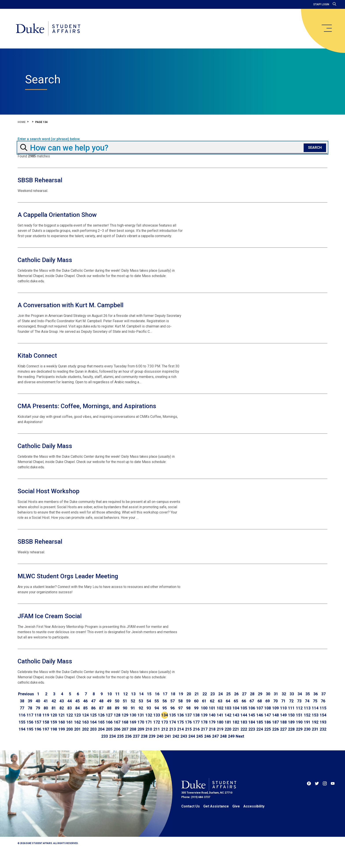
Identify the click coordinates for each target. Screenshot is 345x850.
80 (46, 708)
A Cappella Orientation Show (57, 214)
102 (220, 708)
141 (220, 715)
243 (183, 736)
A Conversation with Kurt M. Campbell (70, 305)
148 (275, 715)
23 (212, 694)
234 (112, 736)
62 (212, 701)
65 (236, 701)
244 (191, 736)
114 (315, 708)
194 (22, 729)
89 (117, 708)
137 (188, 715)
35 (307, 694)
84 (77, 708)
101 (212, 708)
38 (22, 701)
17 (165, 694)
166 (109, 722)
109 (275, 708)
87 (101, 708)
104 (236, 708)
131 (141, 715)
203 (93, 729)
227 (283, 729)
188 (283, 722)
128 (117, 715)
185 (259, 722)
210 (148, 729)
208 (133, 729)
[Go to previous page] (26, 693)
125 (93, 715)
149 (283, 715)
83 (69, 708)
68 (259, 701)
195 (30, 729)
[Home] (48, 28)
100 (204, 708)
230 (307, 729)
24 (220, 694)
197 (45, 729)
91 (133, 708)
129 (125, 715)
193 (323, 722)
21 (197, 694)
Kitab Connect (37, 355)
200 (69, 729)
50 (117, 701)
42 (53, 701)
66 (244, 701)
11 (117, 694)
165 (101, 722)
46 (85, 701)
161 (69, 722)
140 (212, 715)
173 (164, 722)
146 (259, 715)
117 (30, 715)
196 (38, 729)
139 (204, 715)
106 (251, 708)
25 (228, 694)
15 (149, 694)
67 (252, 701)
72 (291, 701)
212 (164, 729)
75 (315, 701)
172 (156, 722)
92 (141, 708)
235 (120, 736)
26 (236, 694)
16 (157, 694)
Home (22, 122)
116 (22, 715)
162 (77, 722)
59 (188, 701)
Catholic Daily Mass (45, 260)
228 (291, 729)
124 (85, 715)
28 (252, 694)
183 (243, 722)
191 (307, 722)
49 (109, 701)
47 (93, 701)
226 (275, 729)
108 (267, 708)
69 (267, 701)
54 (149, 701)
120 (53, 715)
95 (164, 708)
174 (172, 722)
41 (46, 701)
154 (323, 715)
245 (199, 736)
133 (156, 715)
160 (61, 722)
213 (172, 729)
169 (133, 722)
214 (180, 729)
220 (228, 729)
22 (204, 694)
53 (141, 701)
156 (30, 722)
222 (243, 729)
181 (228, 722)
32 (284, 694)
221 (236, 729)
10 (109, 694)
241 (168, 736)
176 (188, 722)
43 (61, 701)
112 (299, 708)
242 (175, 736)
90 (125, 708)
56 (164, 701)
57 (172, 701)
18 (173, 694)
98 (188, 708)
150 (291, 715)
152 (307, 715)
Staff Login (321, 4)
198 (53, 729)
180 (220, 722)
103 (228, 708)
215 (188, 729)
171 (148, 722)
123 (77, 715)
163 (85, 722)
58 (180, 701)
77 (22, 708)
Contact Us (190, 806)
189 (291, 722)
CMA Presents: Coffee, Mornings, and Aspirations (87, 406)
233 (104, 736)
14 (141, 694)
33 (292, 694)
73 (299, 701)
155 (22, 722)
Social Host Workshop (48, 491)
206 (117, 729)
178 (204, 722)
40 (38, 701)
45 (77, 701)
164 (93, 722)
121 (61, 715)
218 (212, 729)
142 (228, 715)
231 (315, 729)
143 (236, 715)
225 (267, 729)
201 (77, 729)
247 (215, 736)
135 (172, 715)
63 (220, 701)
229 (299, 729)
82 (61, 708)
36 (315, 694)
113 (307, 708)
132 (148, 715)
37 (323, 694)
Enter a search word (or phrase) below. (49, 139)
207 (125, 729)
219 (220, 729)
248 (223, 736)
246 (207, 736)
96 (172, 708)
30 (268, 694)
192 (315, 722)
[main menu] (326, 28)
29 (260, 694)
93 (149, 708)
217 (204, 729)
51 (125, 701)
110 (283, 708)
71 (283, 701)
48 (101, 701)
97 (180, 708)
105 (243, 708)
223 (251, 729)
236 (128, 736)
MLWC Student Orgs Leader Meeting (68, 576)
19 (181, 694)
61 (204, 701)
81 (53, 708)
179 (212, 722)
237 (136, 736)
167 (117, 722)
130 (133, 715)
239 (152, 736)
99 (196, 708)
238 (144, 736)
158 (45, 722)
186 (267, 722)
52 (133, 701)
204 (101, 729)
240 (160, 736)
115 (323, 708)
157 (38, 722)
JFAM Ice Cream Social (50, 616)
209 (141, 729)
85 (85, 708)
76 (323, 701)
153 (315, 715)
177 (196, 722)
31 (276, 694)
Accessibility (253, 806)
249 (231, 736)
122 (69, 715)
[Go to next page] (240, 736)
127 (109, 715)
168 (125, 722)
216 (196, 729)
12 (125, 694)
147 (267, 715)
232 (323, 729)
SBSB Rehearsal (40, 180)
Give (236, 806)
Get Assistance (216, 806)
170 (141, 722)
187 (275, 722)
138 (196, 715)
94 (156, 708)
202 (85, 729)
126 (101, 715)
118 (38, 715)
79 (38, 708)
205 (109, 729)
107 (259, 708)
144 (243, 715)
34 (299, 694)
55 (156, 701)
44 (69, 701)
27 (244, 694)
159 (53, 722)
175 (180, 722)
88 (109, 708)
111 (291, 708)
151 (299, 715)
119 (45, 715)
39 (30, 701)
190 (299, 722)
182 (236, 722)
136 (180, 715)
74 (307, 701)
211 (156, 729)
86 (93, 708)
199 (61, 729)
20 (189, 694)
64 (228, 701)
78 (30, 708)
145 (251, 715)
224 (259, 729)
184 (251, 722)
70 (275, 701)
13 (133, 694)
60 (196, 701)
